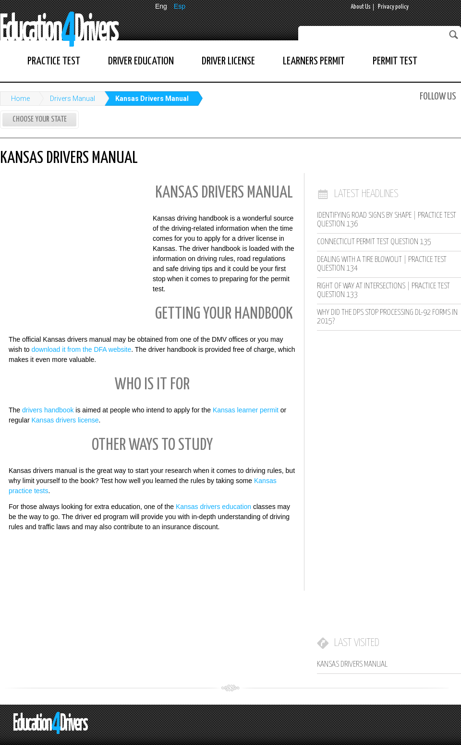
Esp (179, 6)
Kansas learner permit (246, 410)
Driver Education (141, 61)
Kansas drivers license (64, 420)
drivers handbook (47, 410)
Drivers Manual (72, 98)
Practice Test (53, 61)
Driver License (228, 61)
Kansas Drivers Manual (152, 98)
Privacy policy (393, 7)
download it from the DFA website (81, 349)
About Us (361, 7)
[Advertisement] (72, 242)
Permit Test (395, 61)
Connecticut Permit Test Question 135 (374, 242)
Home (20, 98)
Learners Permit (314, 61)
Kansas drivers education (213, 506)
